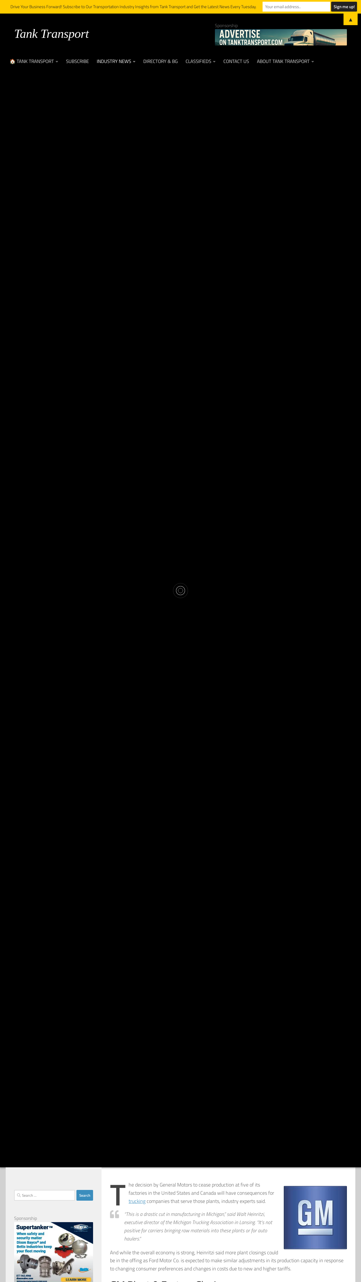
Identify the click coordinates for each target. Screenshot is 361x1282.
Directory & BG (160, 61)
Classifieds (198, 61)
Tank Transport (51, 34)
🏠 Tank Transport (32, 61)
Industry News (114, 61)
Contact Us (236, 61)
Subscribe (77, 61)
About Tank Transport (283, 61)
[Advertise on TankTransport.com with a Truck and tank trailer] (281, 37)
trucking (137, 1201)
